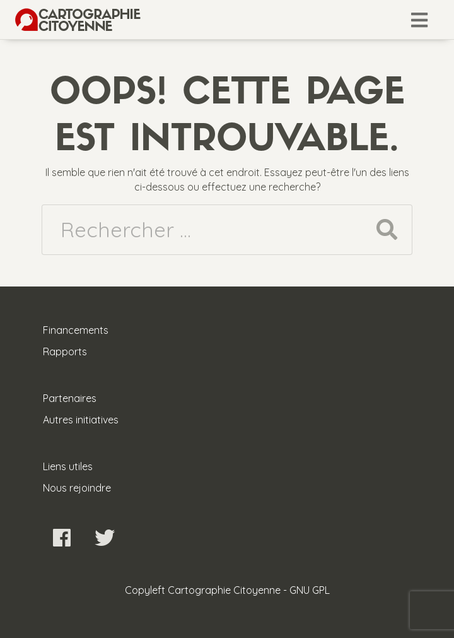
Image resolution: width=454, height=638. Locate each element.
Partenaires (69, 398)
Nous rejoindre (77, 487)
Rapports (65, 351)
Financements (75, 330)
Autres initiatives (81, 419)
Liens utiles (68, 466)
